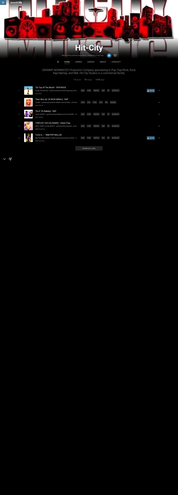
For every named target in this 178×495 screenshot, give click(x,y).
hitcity (138, 397)
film (96, 397)
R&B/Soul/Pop (39, 127)
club (95, 101)
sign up (131, 382)
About (103, 62)
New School (39, 105)
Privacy (59, 480)
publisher (113, 397)
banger (113, 101)
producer (116, 90)
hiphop (96, 90)
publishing (57, 397)
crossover (76, 397)
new (83, 101)
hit (107, 101)
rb (109, 90)
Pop (20, 321)
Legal (66, 480)
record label (87, 397)
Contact (116, 62)
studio (67, 397)
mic (101, 101)
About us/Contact (21, 480)
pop (83, 90)
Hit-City (19, 312)
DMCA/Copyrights (46, 480)
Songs (78, 62)
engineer (103, 397)
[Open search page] (175, 2)
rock (89, 90)
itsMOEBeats (58, 442)
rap (103, 90)
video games (128, 397)
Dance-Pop (28, 321)
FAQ (10, 480)
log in (140, 382)
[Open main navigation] (3, 2)
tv (120, 397)
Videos (90, 62)
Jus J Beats (79, 442)
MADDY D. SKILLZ (119, 442)
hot (89, 101)
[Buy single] (152, 90)
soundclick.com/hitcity (28, 327)
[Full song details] (160, 90)
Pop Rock (38, 93)
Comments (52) (129, 312)
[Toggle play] (18, 90)
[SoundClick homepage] (16, 2)
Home (67, 62)
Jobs (34, 480)
